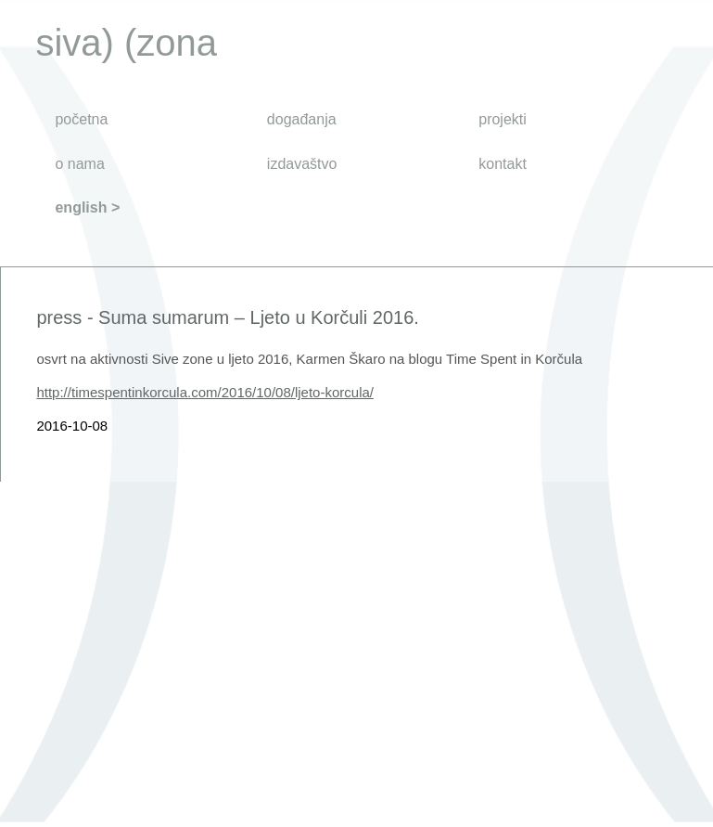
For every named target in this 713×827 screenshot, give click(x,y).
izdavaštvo (302, 164)
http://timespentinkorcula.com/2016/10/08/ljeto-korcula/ (205, 392)
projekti (502, 119)
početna (81, 119)
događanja (302, 119)
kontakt (502, 164)
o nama (79, 164)
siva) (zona (126, 42)
